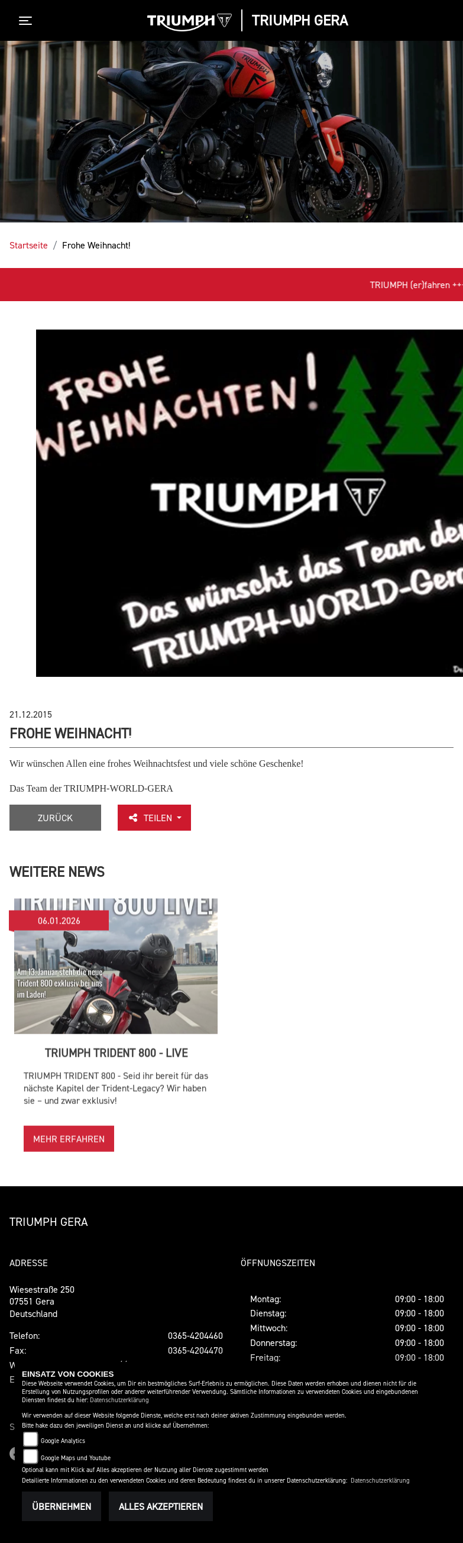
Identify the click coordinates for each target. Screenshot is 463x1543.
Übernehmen (61, 1506)
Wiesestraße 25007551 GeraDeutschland (42, 1301)
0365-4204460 (195, 1335)
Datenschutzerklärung (119, 1400)
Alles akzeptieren (161, 1506)
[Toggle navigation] (28, 21)
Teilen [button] (150, 818)
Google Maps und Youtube (76, 1458)
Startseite (28, 245)
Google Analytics (63, 1441)
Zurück (55, 818)
